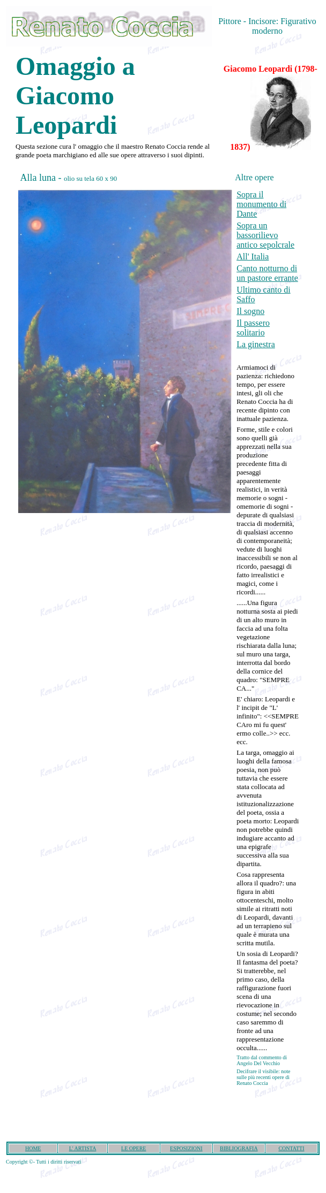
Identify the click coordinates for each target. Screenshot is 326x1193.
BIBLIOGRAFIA (239, 1148)
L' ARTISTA (83, 1148)
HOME (33, 1148)
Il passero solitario (253, 327)
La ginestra (255, 344)
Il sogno (250, 311)
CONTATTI (291, 1148)
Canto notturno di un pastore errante (267, 273)
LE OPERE (133, 1148)
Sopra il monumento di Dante (261, 204)
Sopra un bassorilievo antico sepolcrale (265, 235)
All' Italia (252, 256)
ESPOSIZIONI (186, 1148)
